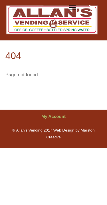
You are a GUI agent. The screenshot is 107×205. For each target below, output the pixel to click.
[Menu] (72, 7)
